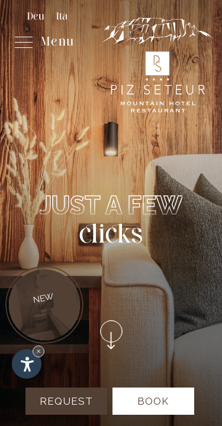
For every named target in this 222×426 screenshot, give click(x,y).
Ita (61, 17)
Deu (35, 17)
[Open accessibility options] (26, 364)
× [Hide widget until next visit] (38, 351)
